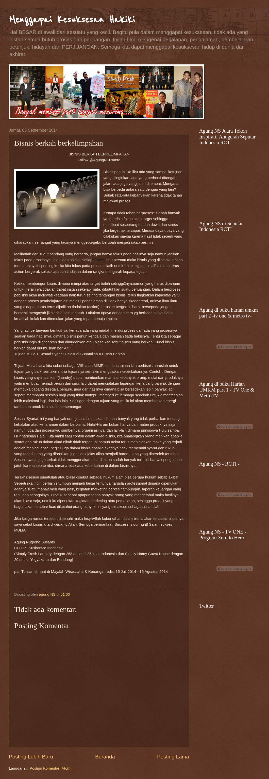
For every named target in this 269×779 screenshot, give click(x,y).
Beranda (105, 756)
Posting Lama (173, 756)
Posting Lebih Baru (31, 756)
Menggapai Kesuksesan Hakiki (72, 19)
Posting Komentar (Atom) (51, 768)
